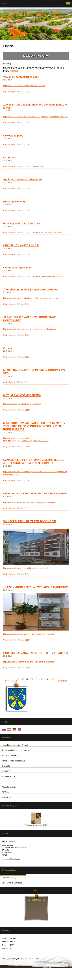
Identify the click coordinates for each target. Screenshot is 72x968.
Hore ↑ (37, 959)
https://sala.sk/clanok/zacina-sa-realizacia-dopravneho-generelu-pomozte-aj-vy (35, 116)
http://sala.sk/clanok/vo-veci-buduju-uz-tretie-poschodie (26, 568)
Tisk (31, 959)
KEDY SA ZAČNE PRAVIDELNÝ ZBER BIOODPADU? (35, 493)
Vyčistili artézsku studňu (51, 232)
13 (53, 679)
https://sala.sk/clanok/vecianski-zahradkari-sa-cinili (24, 86)
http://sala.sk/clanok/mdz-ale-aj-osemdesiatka (22, 404)
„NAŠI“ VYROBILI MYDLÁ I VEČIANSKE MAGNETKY (35, 587)
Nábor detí (9, 157)
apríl (34, 900)
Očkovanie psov (13, 135)
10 (42, 679)
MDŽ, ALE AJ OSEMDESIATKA (22, 395)
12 (49, 679)
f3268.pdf (14, 71)
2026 (39, 900)
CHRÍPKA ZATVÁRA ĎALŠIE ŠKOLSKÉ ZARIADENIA (35, 653)
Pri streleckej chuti (14, 201)
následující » (63, 681)
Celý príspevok (9, 91)
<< (29, 900)
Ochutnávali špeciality (17, 267)
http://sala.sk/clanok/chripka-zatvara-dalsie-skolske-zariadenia (28, 662)
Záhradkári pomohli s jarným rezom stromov (30, 289)
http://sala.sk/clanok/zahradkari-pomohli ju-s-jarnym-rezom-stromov (31, 298)
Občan (27, 91)
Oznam (7, 348)
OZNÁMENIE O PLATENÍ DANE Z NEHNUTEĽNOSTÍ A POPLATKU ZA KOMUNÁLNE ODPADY (34, 461)
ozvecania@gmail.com (11, 859)
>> (44, 900)
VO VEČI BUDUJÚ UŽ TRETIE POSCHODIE (29, 521)
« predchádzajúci (10, 681)
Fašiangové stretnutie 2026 (36, 825)
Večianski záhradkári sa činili (21, 76)
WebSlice (24, 959)
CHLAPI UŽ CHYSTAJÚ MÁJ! (21, 245)
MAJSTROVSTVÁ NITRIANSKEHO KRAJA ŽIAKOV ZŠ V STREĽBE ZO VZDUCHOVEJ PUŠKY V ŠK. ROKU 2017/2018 (34, 426)
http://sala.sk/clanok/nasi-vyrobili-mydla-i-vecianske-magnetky (28, 634)
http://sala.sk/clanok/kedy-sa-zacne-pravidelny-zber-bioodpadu (29, 502)
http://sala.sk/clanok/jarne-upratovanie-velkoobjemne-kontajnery (29, 329)
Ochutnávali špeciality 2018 (52, 276)
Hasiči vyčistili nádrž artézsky (21, 223)
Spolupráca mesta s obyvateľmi (22, 179)
